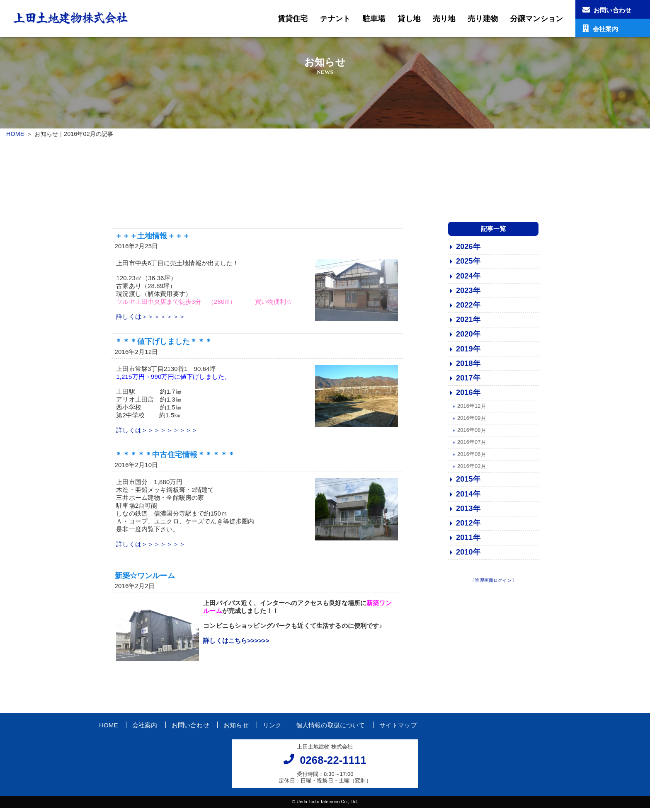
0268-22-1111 (333, 762)
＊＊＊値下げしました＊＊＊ (164, 343)
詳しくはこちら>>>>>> (236, 642)
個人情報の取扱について (330, 726)
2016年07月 (471, 443)
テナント (335, 19)
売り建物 (483, 19)
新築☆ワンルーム (145, 577)
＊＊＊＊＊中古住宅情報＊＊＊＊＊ (175, 456)
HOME (15, 134)
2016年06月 (471, 455)
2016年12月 (471, 407)
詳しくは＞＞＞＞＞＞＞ (150, 318)
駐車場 (374, 19)
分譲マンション (536, 19)
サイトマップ (398, 726)
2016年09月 (471, 419)
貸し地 (409, 19)
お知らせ (236, 726)
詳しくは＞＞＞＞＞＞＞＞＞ (157, 431)
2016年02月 (471, 468)
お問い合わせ (190, 726)
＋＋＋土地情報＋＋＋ (152, 237)
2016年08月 (471, 431)
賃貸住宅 (293, 19)
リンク (272, 726)
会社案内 (145, 726)
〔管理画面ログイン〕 (493, 581)
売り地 (444, 19)
